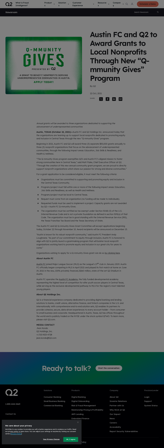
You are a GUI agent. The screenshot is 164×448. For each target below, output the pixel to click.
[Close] (77, 422)
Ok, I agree (70, 439)
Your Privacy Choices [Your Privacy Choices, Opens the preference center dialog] (51, 439)
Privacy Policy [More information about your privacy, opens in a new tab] (16, 434)
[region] (42, 432)
